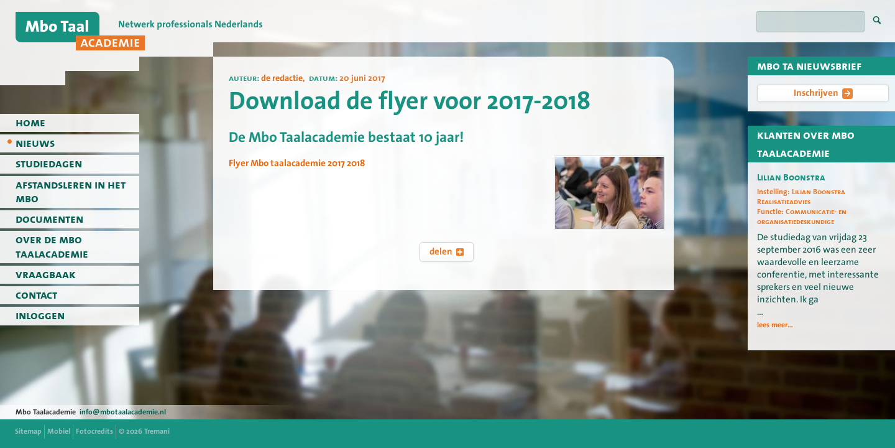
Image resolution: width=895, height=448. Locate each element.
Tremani (157, 431)
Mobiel (58, 431)
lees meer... (775, 325)
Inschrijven (823, 92)
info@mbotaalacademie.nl (123, 412)
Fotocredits (94, 431)
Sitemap (28, 431)
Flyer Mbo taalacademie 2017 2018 (297, 163)
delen (446, 251)
